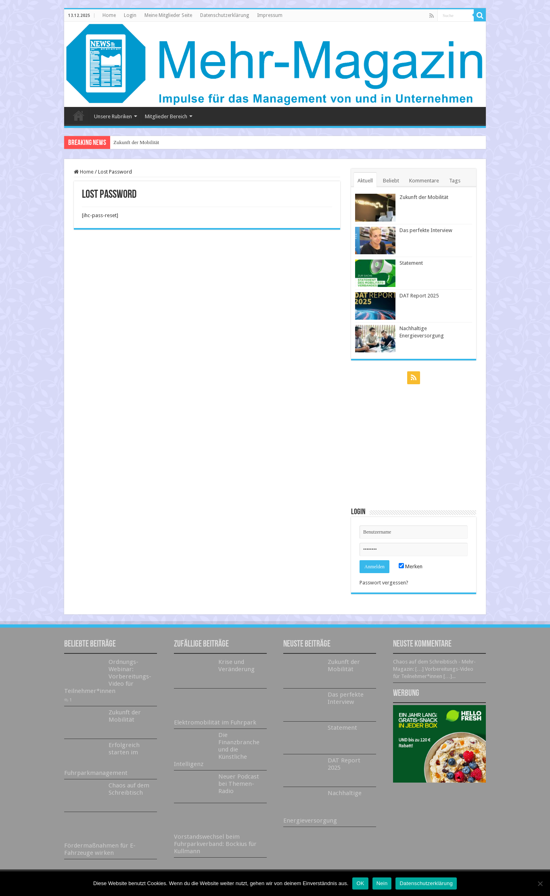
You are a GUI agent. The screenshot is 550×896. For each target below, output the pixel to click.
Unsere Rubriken (113, 116)
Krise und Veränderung (236, 665)
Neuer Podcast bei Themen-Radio (238, 784)
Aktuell (365, 181)
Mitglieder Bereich (166, 116)
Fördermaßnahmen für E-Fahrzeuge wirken (100, 849)
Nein (382, 883)
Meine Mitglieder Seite (168, 15)
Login (130, 15)
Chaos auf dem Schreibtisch (129, 789)
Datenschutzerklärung (224, 15)
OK (360, 883)
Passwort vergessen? (384, 583)
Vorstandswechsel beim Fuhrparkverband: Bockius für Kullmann (215, 844)
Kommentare (424, 181)
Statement (411, 263)
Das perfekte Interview (425, 230)
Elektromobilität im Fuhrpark (215, 722)
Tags (454, 181)
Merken (410, 566)
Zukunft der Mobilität (136, 142)
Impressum (269, 15)
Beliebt (391, 181)
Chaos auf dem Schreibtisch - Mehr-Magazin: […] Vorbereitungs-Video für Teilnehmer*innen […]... (434, 669)
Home (109, 15)
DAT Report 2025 (419, 296)
